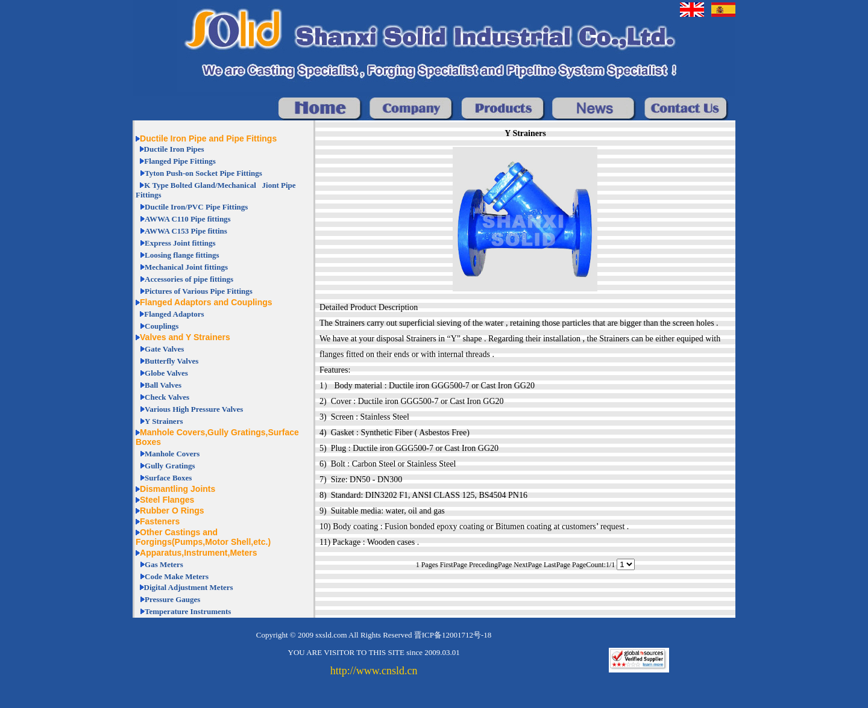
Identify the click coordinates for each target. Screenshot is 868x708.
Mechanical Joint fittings (186, 267)
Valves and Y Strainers (185, 337)
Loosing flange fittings (182, 254)
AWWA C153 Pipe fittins (186, 230)
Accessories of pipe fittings (189, 279)
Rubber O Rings (172, 510)
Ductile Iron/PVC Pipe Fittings (196, 206)
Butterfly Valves (171, 360)
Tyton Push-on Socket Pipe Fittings (203, 173)
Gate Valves (164, 348)
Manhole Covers (172, 453)
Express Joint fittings (180, 242)
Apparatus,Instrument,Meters (198, 552)
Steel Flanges (167, 500)
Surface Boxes (168, 477)
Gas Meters (164, 564)
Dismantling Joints (177, 489)
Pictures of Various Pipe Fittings (199, 291)
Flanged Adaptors (174, 313)
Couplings (161, 326)
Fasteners (160, 521)
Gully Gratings (170, 465)
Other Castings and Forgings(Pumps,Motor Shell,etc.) (203, 537)
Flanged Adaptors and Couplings (206, 302)
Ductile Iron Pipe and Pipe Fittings (208, 138)
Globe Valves (166, 372)
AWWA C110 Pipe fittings (188, 218)
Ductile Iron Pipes (174, 149)
